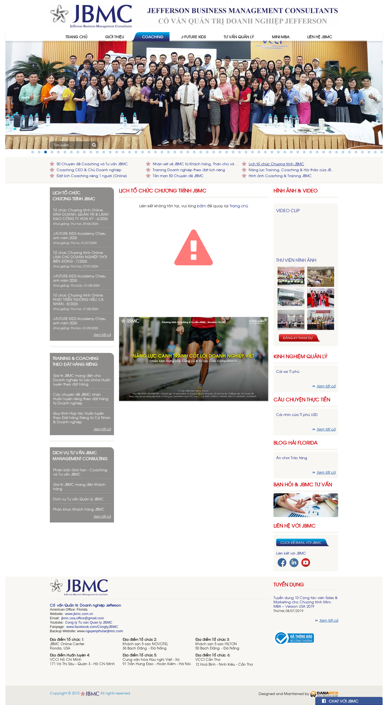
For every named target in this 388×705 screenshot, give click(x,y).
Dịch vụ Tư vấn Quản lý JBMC (78, 499)
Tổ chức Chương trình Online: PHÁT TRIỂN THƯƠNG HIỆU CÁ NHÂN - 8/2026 (78, 299)
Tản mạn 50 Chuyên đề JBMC (178, 175)
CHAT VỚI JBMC (340, 700)
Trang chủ (239, 205)
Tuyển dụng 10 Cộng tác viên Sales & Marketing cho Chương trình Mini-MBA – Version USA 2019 (305, 601)
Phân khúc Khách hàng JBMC (79, 509)
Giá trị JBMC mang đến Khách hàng (79, 486)
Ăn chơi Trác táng (291, 457)
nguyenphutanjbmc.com (104, 631)
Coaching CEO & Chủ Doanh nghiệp (89, 169)
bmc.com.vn (83, 614)
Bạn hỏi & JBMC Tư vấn (302, 484)
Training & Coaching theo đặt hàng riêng (76, 361)
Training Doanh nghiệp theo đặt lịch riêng (189, 169)
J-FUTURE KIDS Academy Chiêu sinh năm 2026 (79, 235)
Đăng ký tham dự (298, 338)
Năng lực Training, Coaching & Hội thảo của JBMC (292, 169)
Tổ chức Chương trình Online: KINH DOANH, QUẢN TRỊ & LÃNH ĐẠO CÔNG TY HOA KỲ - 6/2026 (81, 214)
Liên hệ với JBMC (294, 525)
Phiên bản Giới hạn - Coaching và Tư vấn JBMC (80, 471)
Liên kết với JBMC (291, 553)
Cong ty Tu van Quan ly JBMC (88, 622)
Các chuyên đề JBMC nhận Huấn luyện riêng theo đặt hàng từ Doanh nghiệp (80, 398)
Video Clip (288, 210)
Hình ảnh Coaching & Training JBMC (280, 175)
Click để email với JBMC (300, 542)
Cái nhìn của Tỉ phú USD (297, 414)
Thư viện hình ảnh (296, 260)
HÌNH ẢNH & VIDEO (295, 190)
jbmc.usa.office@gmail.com (82, 618)
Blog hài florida (295, 442)
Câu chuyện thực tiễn (301, 399)
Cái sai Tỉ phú (287, 371)
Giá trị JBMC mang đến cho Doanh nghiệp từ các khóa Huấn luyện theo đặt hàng (81, 379)
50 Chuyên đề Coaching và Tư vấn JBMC (92, 163)
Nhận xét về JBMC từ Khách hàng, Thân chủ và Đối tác (196, 163)
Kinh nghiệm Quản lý (300, 356)
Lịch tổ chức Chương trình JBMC (276, 163)
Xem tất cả (102, 334)
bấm (201, 205)
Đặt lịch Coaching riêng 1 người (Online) (92, 175)
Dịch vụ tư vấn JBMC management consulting (80, 455)
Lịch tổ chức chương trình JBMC (74, 195)
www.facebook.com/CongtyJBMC (92, 627)
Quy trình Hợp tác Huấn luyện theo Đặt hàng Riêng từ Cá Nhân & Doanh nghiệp (81, 417)
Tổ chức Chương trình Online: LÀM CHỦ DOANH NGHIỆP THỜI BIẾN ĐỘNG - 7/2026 (80, 256)
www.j (69, 614)
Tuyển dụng (288, 584)
